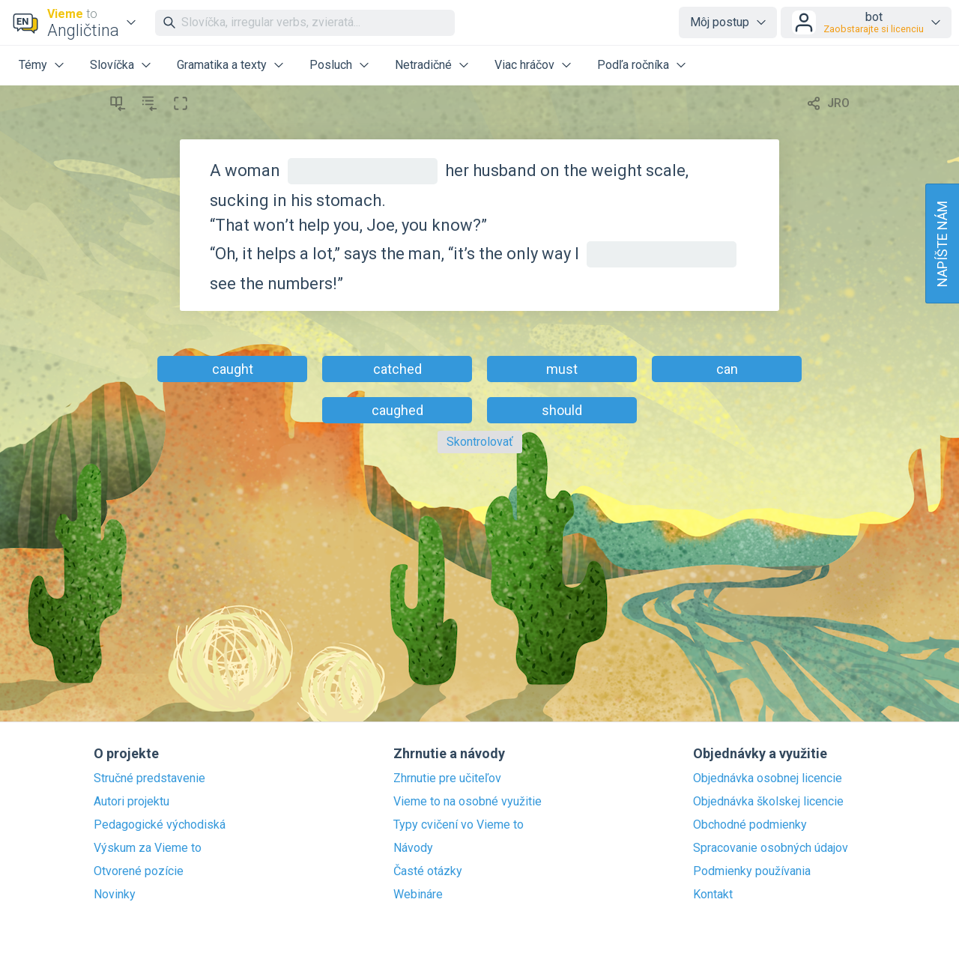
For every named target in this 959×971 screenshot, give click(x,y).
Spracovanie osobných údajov (770, 848)
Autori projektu (131, 801)
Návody (413, 848)
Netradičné (423, 65)
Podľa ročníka (633, 65)
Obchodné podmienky (750, 825)
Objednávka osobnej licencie (767, 778)
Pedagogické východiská (160, 825)
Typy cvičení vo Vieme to (458, 825)
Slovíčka (112, 65)
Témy (33, 65)
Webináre (418, 894)
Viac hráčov (524, 65)
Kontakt (713, 894)
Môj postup (719, 22)
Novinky (115, 894)
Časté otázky (427, 871)
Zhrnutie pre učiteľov (447, 778)
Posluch (330, 65)
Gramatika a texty (222, 65)
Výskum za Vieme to (148, 848)
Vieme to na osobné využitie (467, 801)
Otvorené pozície (139, 871)
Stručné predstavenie (149, 778)
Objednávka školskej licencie (768, 801)
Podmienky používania (752, 871)
